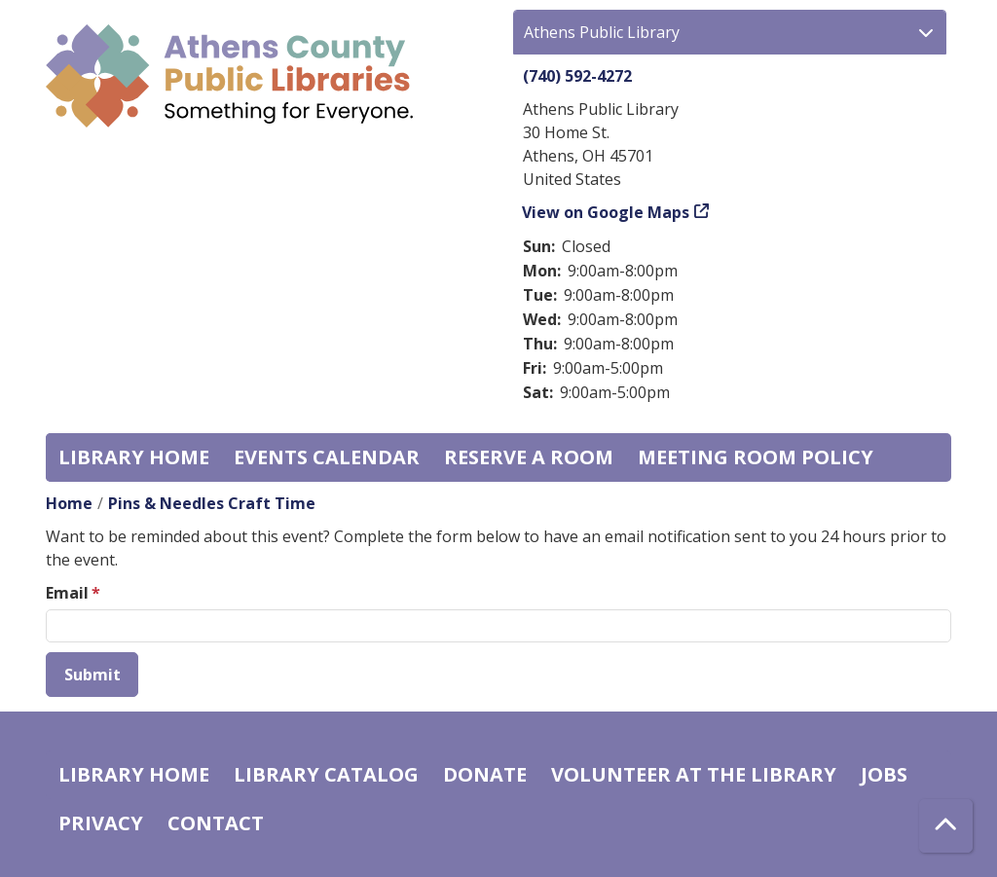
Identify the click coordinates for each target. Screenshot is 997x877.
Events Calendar (327, 457)
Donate (485, 774)
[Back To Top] (946, 826)
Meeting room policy (755, 457)
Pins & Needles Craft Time (211, 503)
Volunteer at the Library (693, 774)
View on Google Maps (606, 212)
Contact (215, 823)
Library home (133, 457)
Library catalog (326, 774)
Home (69, 503)
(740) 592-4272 (577, 76)
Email (67, 592)
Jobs (884, 774)
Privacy (100, 823)
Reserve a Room (528, 457)
